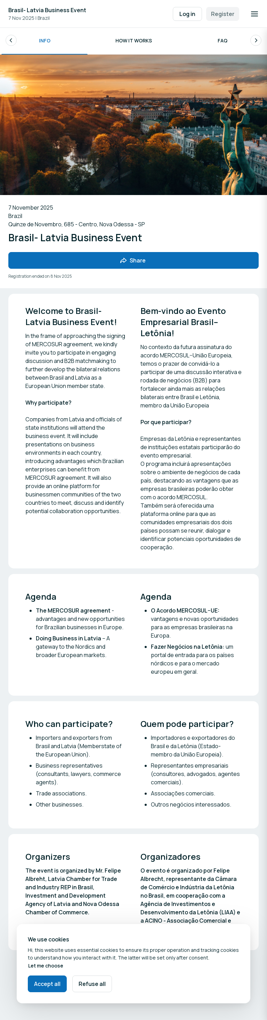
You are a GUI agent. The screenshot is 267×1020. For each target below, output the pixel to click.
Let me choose (45, 965)
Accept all (47, 984)
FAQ (222, 41)
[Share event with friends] (133, 261)
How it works (133, 41)
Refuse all (92, 984)
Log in (187, 14)
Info (44, 41)
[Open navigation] (254, 14)
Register (222, 14)
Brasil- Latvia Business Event (47, 10)
